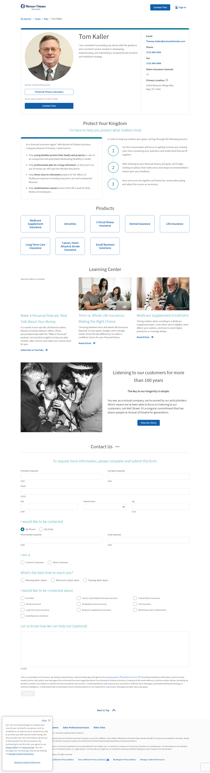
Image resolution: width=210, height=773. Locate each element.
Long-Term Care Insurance (33, 244)
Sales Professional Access (76, 727)
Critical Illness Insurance (102, 221)
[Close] (47, 720)
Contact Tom (160, 7)
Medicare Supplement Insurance (32, 222)
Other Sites (99, 727)
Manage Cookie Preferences (152, 759)
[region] (27, 743)
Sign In (180, 6)
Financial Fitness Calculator (44, 91)
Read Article (85, 343)
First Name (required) (29, 471)
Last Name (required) (116, 471)
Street (23, 486)
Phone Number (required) (31, 534)
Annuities (65, 220)
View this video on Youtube (33, 279)
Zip (133, 501)
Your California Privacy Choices (91, 759)
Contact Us (101, 446)
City (22, 501)
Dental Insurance (137, 220)
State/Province (89, 501)
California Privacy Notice (63, 759)
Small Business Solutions (102, 244)
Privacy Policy (12, 747)
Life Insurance (171, 220)
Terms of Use (28, 747)
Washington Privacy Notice (124, 759)
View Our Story (146, 422)
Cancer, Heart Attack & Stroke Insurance (67, 244)
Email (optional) (114, 534)
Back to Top (103, 710)
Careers (55, 727)
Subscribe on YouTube (32, 350)
